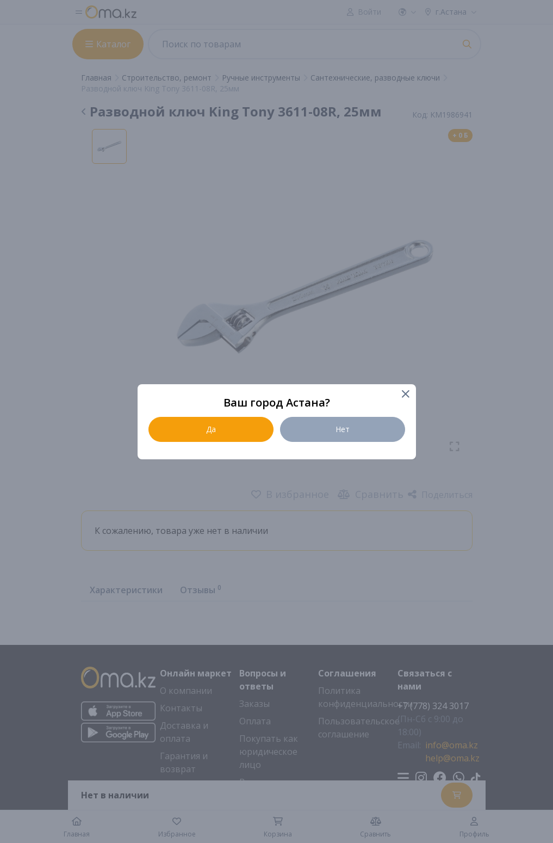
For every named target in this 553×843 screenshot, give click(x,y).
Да (211, 429)
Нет (342, 429)
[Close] (405, 395)
